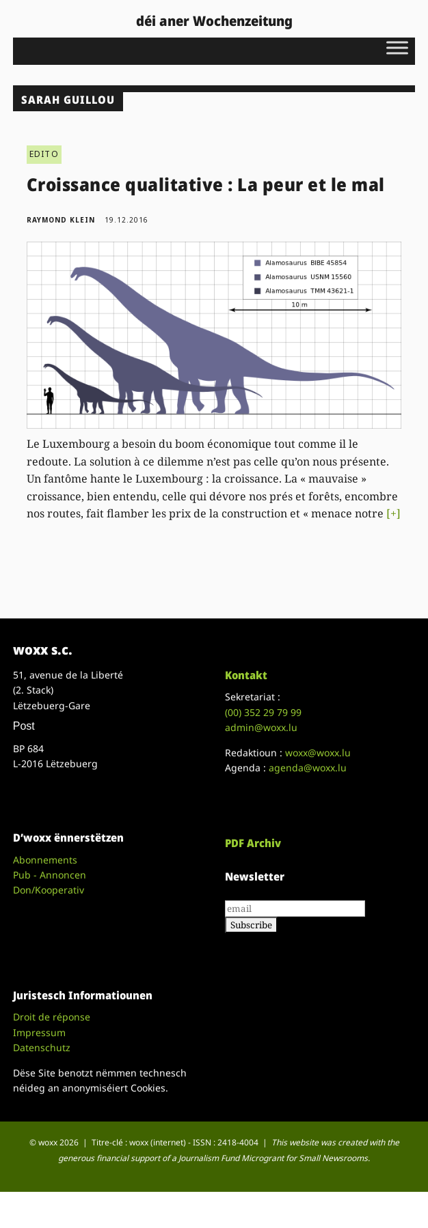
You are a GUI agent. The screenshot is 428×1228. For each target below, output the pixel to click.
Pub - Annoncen (49, 874)
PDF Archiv (253, 843)
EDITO (44, 154)
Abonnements (45, 859)
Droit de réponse (51, 1016)
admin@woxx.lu (261, 727)
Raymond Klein (61, 220)
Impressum (39, 1032)
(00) (263, 712)
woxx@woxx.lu (318, 752)
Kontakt (246, 675)
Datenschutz (41, 1047)
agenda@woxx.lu (308, 767)
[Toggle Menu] (397, 47)
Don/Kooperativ (48, 889)
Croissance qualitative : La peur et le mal (206, 184)
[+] (393, 513)
